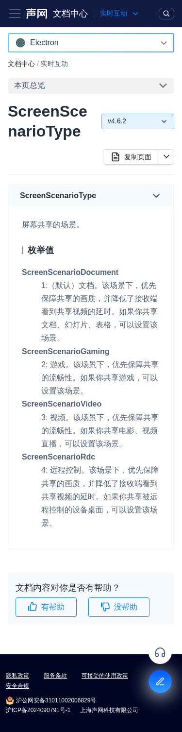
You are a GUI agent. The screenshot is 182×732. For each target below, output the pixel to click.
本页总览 (29, 85)
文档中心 (70, 13)
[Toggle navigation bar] (15, 13)
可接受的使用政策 (105, 675)
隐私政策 (17, 675)
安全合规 (17, 685)
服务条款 (55, 675)
